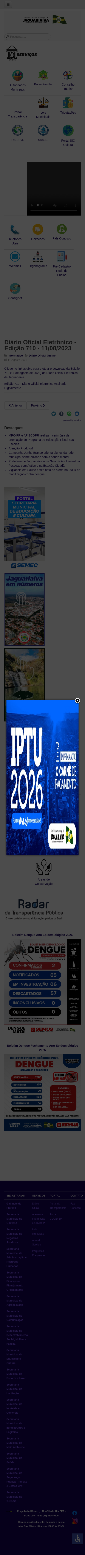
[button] (77, 701)
